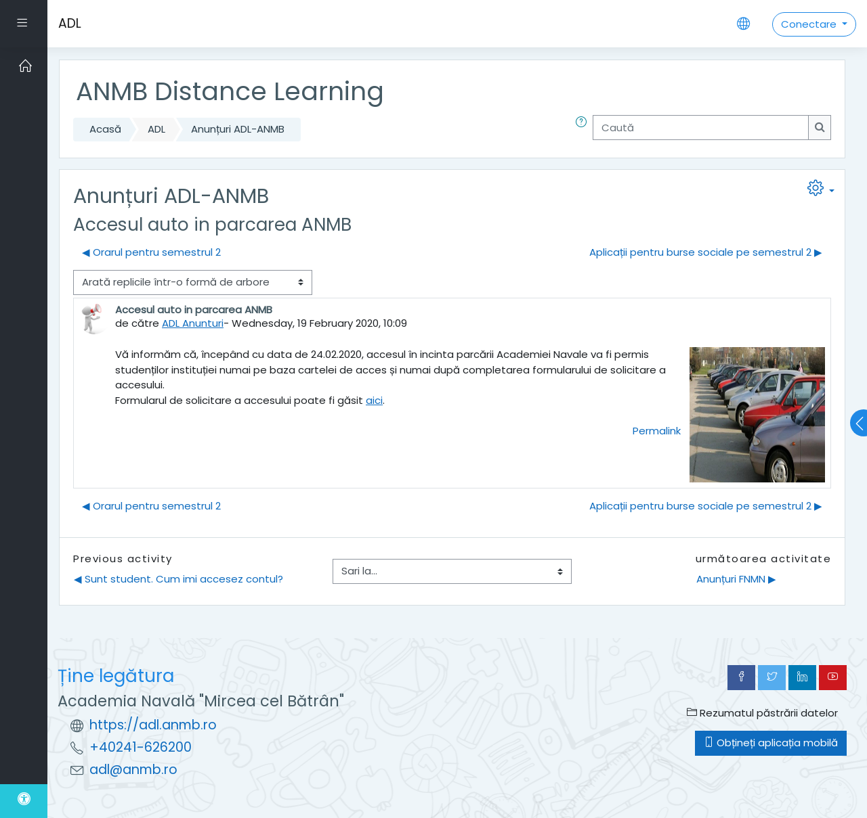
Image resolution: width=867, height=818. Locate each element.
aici (374, 400)
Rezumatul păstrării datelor (762, 713)
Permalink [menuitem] (657, 431)
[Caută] (701, 127)
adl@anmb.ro (133, 769)
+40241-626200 (140, 747)
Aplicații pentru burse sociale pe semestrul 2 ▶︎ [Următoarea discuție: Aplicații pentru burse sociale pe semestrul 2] (705, 252)
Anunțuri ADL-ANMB (237, 129)
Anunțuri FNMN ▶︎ (736, 579)
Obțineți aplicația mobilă (771, 742)
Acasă (105, 129)
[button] (584, 129)
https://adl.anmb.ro (153, 725)
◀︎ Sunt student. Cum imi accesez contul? (178, 579)
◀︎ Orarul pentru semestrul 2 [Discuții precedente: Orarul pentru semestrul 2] (151, 252)
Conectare (810, 24)
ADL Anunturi (193, 323)
